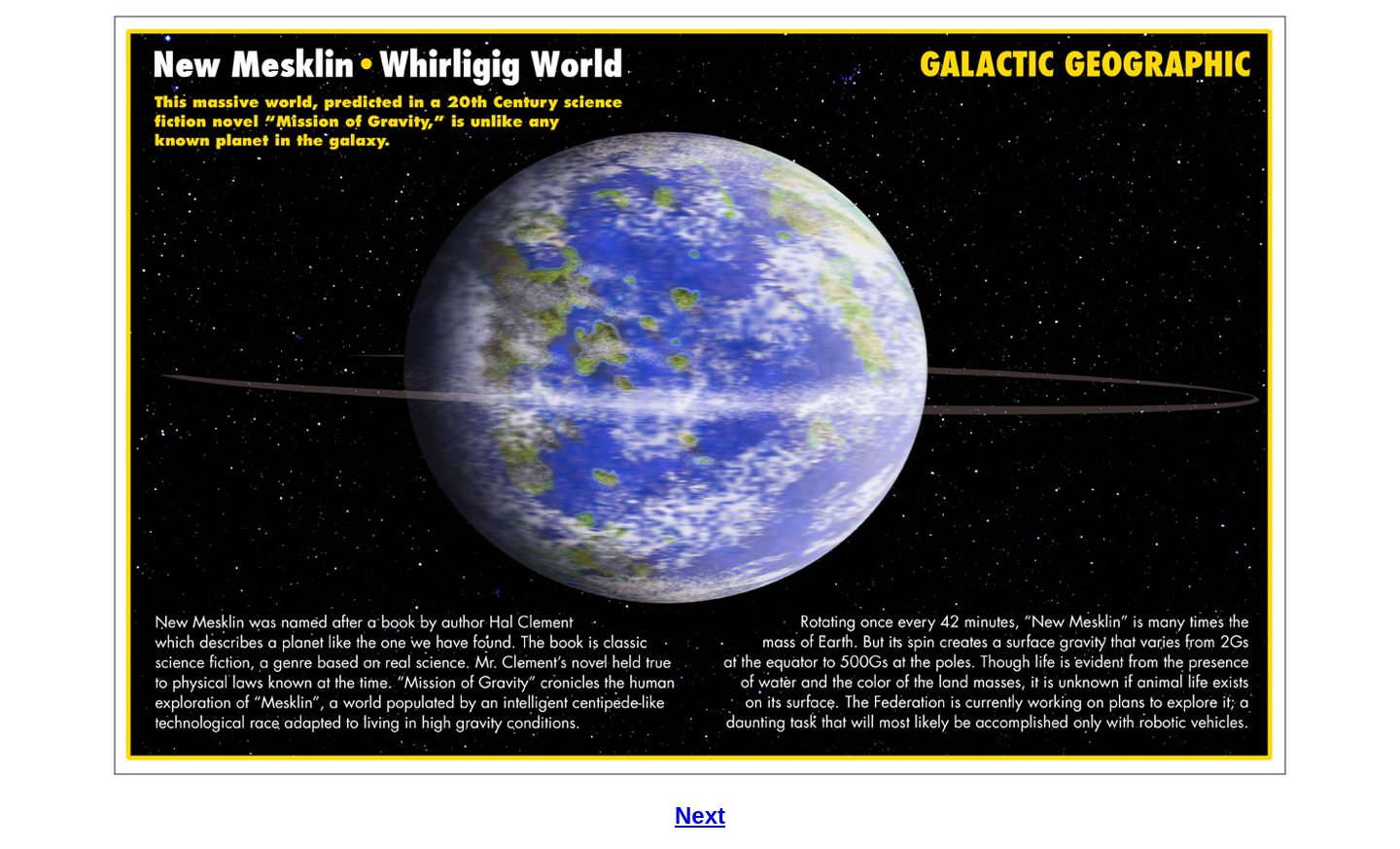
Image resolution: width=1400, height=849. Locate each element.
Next (700, 815)
